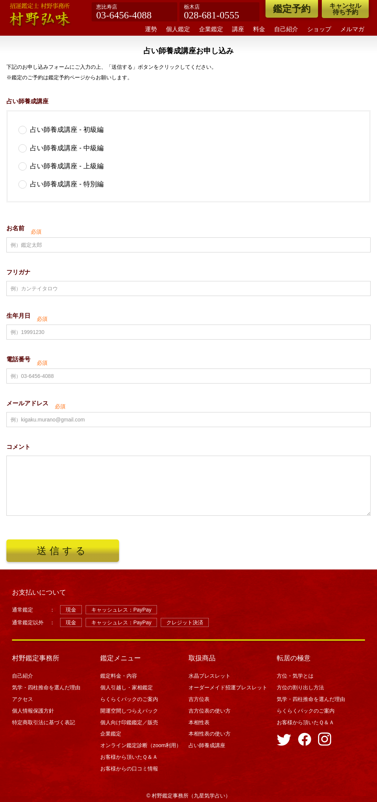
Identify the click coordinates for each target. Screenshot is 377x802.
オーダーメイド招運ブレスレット (227, 687)
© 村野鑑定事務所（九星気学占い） (188, 796)
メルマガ (352, 29)
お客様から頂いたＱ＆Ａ (129, 757)
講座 (238, 29)
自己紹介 (286, 29)
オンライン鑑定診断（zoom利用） (140, 745)
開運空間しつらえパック (129, 711)
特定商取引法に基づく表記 (43, 722)
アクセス (22, 699)
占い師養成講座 (206, 745)
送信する (62, 550)
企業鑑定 (211, 29)
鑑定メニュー (120, 658)
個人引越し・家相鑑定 (126, 687)
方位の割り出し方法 (300, 687)
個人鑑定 (178, 29)
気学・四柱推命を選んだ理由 (46, 687)
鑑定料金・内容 (118, 676)
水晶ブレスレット (209, 676)
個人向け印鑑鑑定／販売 (129, 722)
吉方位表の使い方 (209, 711)
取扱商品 (202, 658)
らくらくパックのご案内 (129, 699)
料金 (259, 29)
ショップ (319, 29)
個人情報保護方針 (33, 711)
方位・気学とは (295, 676)
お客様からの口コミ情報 (131, 769)
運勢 (151, 29)
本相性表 (199, 722)
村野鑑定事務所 (35, 658)
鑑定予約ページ (66, 77)
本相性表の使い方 (209, 734)
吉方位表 (199, 699)
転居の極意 (294, 658)
